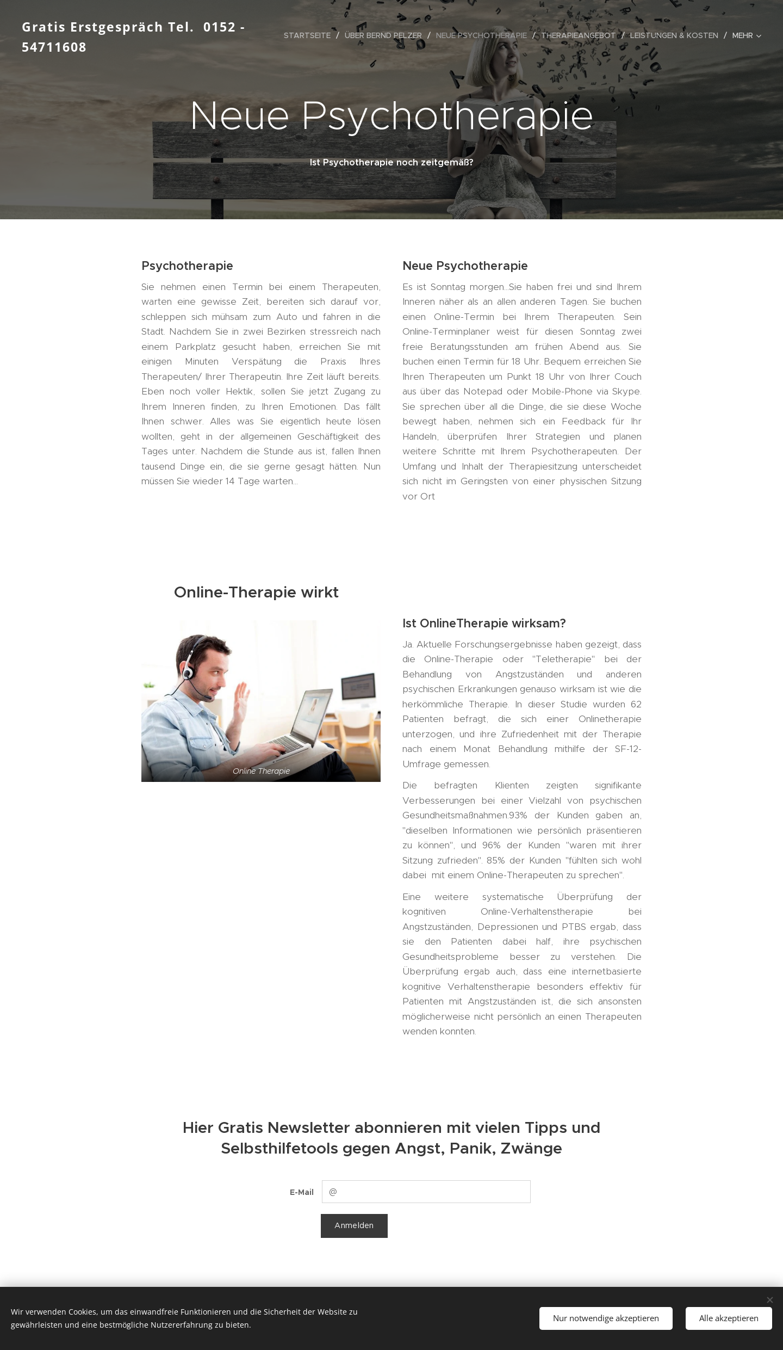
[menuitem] (310, 35)
